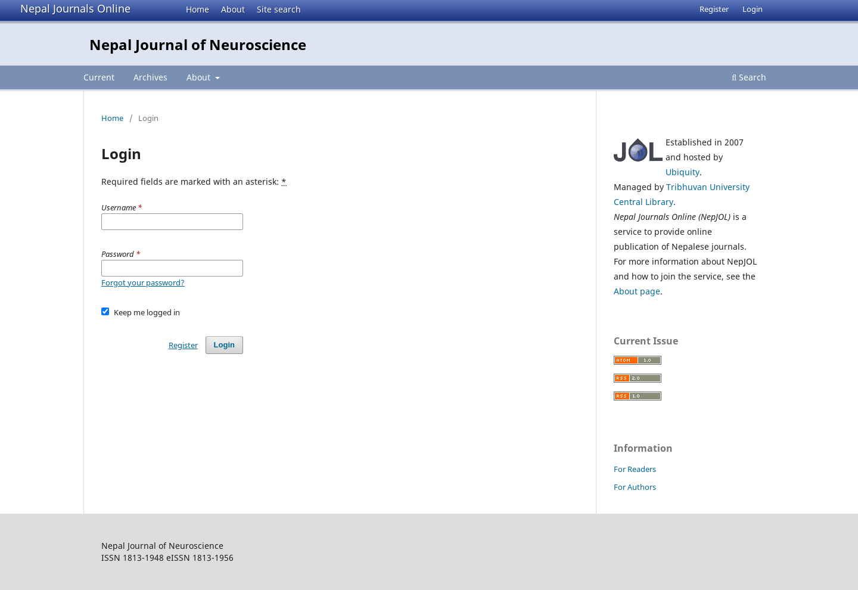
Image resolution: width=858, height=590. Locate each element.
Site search (279, 9)
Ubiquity (683, 172)
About (233, 9)
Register (714, 9)
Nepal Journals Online (75, 8)
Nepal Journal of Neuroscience (197, 44)
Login (752, 9)
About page (637, 291)
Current (98, 77)
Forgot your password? (143, 282)
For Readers (635, 469)
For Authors (635, 487)
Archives (150, 77)
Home (197, 9)
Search (749, 77)
